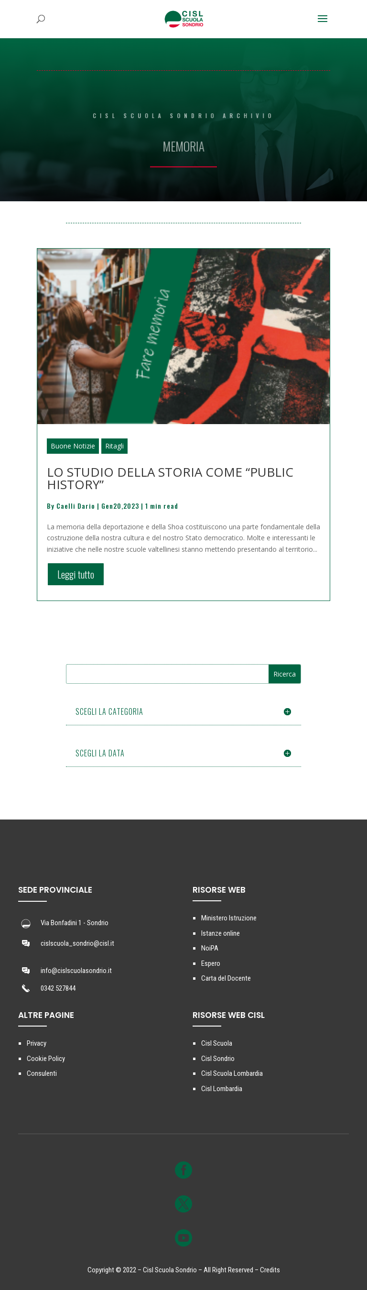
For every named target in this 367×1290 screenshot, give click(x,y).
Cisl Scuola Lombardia (232, 1073)
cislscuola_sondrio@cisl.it (77, 943)
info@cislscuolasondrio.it (76, 970)
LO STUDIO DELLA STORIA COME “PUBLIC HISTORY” (170, 478)
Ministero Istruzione (229, 918)
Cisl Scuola (216, 1043)
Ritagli (114, 445)
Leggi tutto (75, 574)
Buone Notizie (73, 445)
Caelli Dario (75, 506)
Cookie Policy (46, 1058)
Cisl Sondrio (218, 1058)
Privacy (36, 1043)
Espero (210, 963)
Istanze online (220, 933)
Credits (270, 1270)
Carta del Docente (226, 978)
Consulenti (42, 1073)
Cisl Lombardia (221, 1088)
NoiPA (209, 948)
